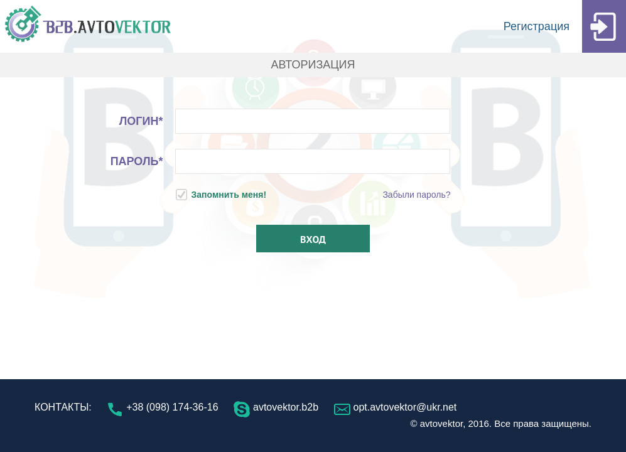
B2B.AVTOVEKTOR (87, 26)
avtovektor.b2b (276, 407)
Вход (313, 239)
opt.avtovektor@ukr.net (395, 407)
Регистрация (565, 26)
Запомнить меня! (221, 194)
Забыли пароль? (416, 195)
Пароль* (137, 161)
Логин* (141, 121)
